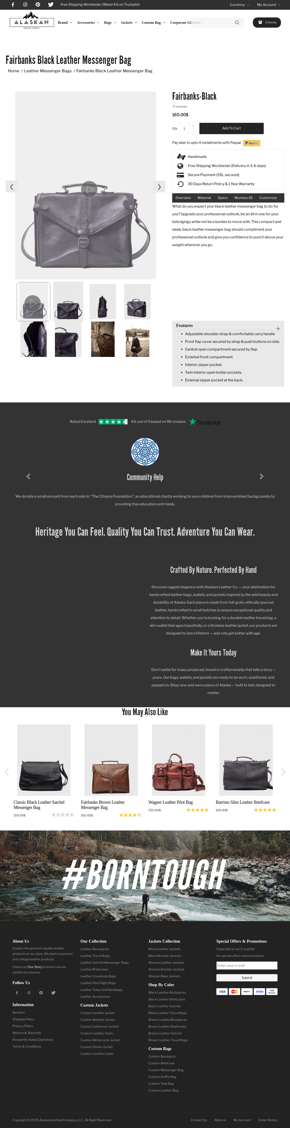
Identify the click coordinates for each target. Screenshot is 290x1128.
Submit (247, 978)
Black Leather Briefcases (166, 999)
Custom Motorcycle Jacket (100, 1040)
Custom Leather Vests (96, 1033)
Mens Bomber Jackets (164, 956)
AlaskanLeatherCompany (57, 1120)
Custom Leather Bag (163, 1090)
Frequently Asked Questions (32, 1039)
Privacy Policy (22, 1026)
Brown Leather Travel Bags (168, 1040)
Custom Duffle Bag (162, 1077)
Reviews (18, 1012)
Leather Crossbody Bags (98, 976)
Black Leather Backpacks (167, 992)
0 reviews (180, 106)
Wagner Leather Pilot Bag (170, 802)
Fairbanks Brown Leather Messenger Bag (103, 805)
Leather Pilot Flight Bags (98, 983)
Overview (183, 198)
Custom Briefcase (161, 1063)
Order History (268, 1120)
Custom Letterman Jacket (99, 1026)
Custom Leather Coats (96, 1053)
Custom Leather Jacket (97, 1013)
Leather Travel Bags (95, 956)
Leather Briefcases (94, 969)
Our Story (35, 967)
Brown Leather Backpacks (167, 1019)
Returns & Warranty (26, 1033)
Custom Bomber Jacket (97, 1019)
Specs (223, 198)
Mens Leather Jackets (164, 949)
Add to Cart (231, 128)
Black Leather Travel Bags (167, 1013)
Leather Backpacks (94, 949)
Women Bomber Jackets (166, 969)
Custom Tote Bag (161, 1083)
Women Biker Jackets (164, 976)
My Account (242, 1120)
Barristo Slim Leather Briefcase (243, 802)
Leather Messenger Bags (48, 70)
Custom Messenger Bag (166, 1070)
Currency (240, 5)
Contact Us (199, 1120)
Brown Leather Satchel (165, 1033)
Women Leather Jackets (166, 962)
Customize (268, 198)
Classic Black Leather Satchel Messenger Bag (39, 805)
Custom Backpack (162, 1056)
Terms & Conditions (26, 1046)
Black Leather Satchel (164, 1006)
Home (13, 70)
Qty (174, 128)
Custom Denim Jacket (96, 1047)
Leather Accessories (95, 996)
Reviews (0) (243, 198)
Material (204, 198)
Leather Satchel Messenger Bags (104, 962)
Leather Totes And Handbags (101, 990)
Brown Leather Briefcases (167, 1026)
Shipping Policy (23, 1019)
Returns (220, 1120)
